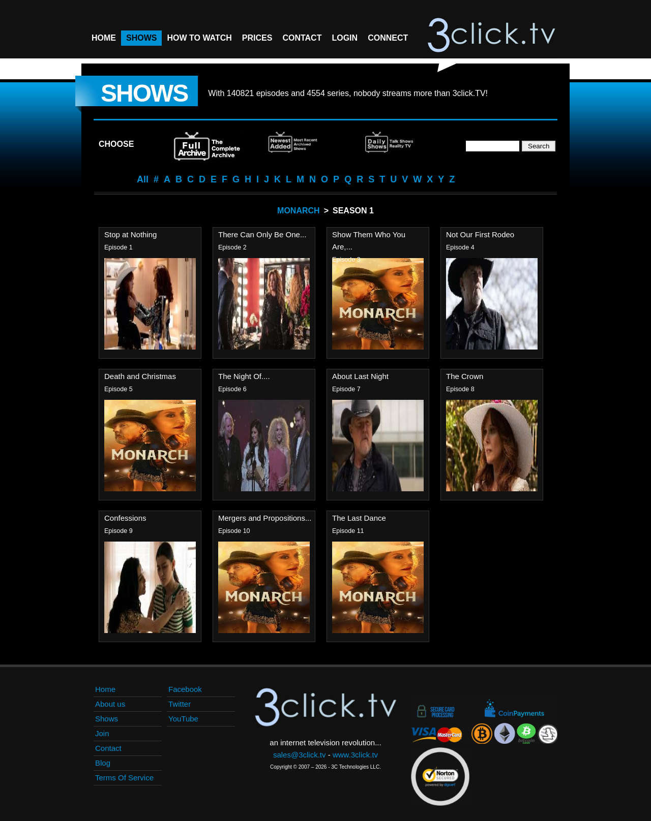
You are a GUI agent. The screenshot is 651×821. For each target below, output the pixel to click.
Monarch (298, 210)
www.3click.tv (355, 754)
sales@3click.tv (299, 754)
